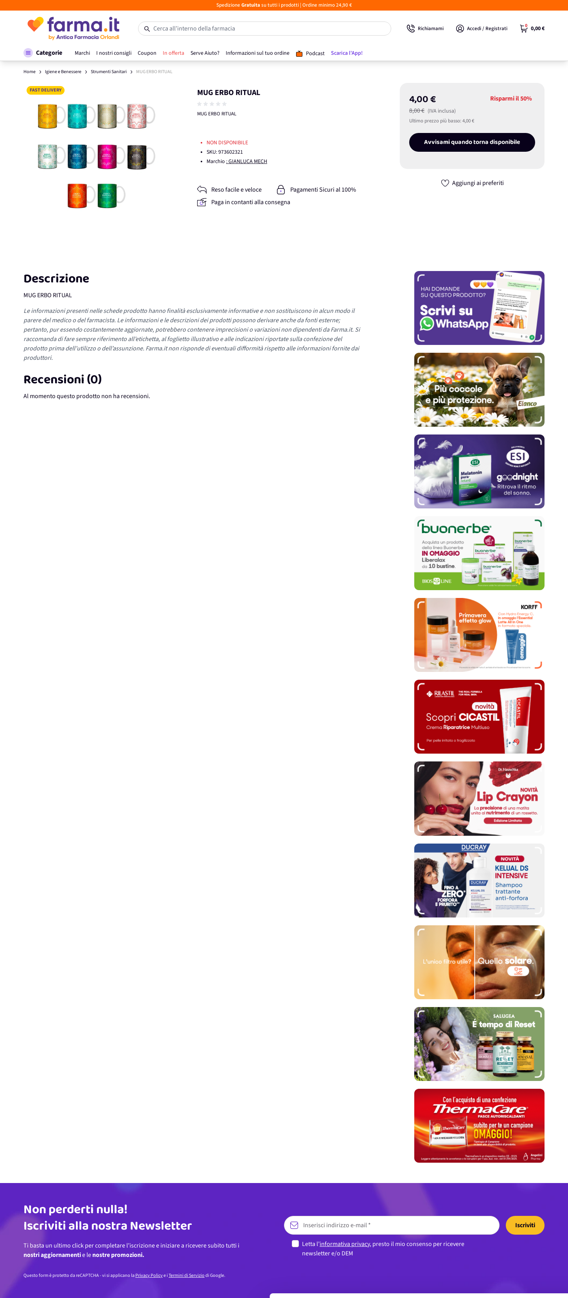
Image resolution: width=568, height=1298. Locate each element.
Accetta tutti (503, 1225)
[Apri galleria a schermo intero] (96, 156)
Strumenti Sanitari (109, 71)
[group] (212, 104)
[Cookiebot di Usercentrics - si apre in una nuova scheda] (50, 1283)
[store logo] (72, 28)
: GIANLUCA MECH (246, 161)
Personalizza (502, 1250)
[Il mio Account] (481, 28)
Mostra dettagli (123, 1282)
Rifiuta (503, 1276)
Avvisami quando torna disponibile (472, 142)
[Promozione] (479, 308)
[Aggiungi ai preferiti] (472, 183)
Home (29, 71)
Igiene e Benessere (63, 71)
